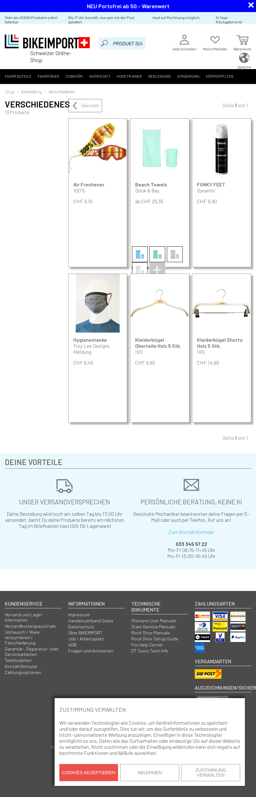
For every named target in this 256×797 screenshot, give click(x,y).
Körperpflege (220, 76)
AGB (72, 644)
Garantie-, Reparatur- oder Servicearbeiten (32, 651)
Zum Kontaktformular (191, 532)
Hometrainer (129, 76)
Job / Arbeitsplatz (86, 638)
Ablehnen (149, 772)
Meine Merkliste (215, 42)
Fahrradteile (18, 76)
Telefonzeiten (18, 660)
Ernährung (188, 76)
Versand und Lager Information (23, 617)
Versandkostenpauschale (30, 626)
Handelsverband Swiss (90, 620)
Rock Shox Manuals (150, 632)
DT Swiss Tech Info (149, 650)
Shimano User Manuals (153, 620)
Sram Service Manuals (153, 626)
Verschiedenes (61, 91)
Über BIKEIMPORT (85, 632)
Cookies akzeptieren (88, 772)
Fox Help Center (147, 644)
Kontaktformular (21, 666)
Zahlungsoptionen (23, 672)
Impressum (79, 614)
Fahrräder (48, 76)
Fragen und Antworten (90, 650)
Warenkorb (242, 42)
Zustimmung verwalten (210, 773)
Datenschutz (81, 626)
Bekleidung (159, 76)
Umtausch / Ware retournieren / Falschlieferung (22, 637)
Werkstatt (99, 76)
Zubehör (74, 76)
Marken (42, 91)
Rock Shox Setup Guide (154, 638)
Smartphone (17, 91)
